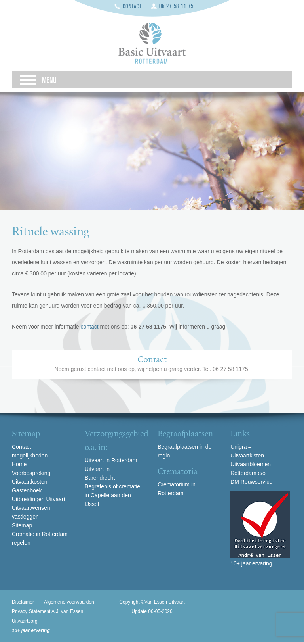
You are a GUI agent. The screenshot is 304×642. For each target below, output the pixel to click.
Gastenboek (27, 490)
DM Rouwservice (251, 482)
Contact (132, 7)
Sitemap (22, 525)
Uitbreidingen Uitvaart (38, 499)
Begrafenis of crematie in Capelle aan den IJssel (112, 495)
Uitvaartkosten (29, 482)
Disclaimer (23, 602)
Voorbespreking (31, 473)
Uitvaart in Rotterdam (111, 460)
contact (90, 326)
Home (19, 464)
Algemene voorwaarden (69, 602)
